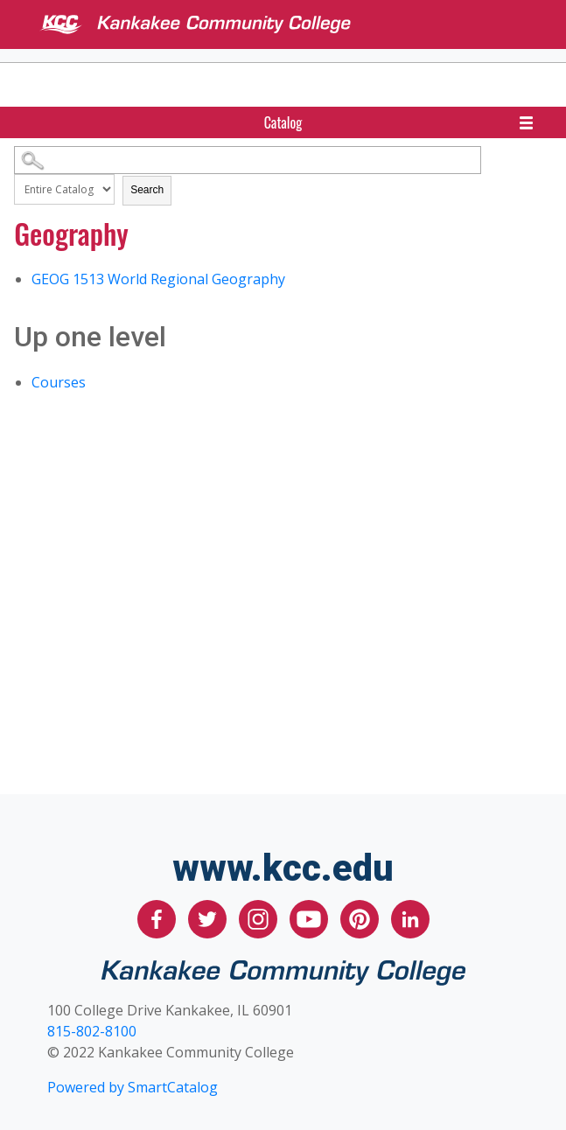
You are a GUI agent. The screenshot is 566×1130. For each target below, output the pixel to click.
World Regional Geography (158, 279)
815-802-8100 (91, 1031)
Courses (58, 382)
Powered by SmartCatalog (132, 1087)
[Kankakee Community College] (297, 24)
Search (147, 190)
